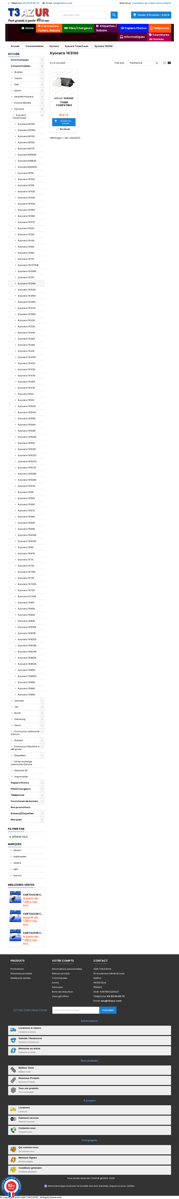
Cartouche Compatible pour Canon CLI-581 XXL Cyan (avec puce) (33, 933)
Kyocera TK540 (26, 486)
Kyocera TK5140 (27, 412)
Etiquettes (20, 755)
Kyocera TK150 (26, 246)
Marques (16, 819)
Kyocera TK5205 (27, 437)
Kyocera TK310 (26, 277)
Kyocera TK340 (26, 332)
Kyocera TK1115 (26, 185)
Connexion (138, 3)
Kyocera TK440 (26, 375)
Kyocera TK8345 (27, 651)
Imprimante (21, 776)
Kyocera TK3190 (27, 314)
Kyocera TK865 (26, 682)
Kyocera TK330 (26, 326)
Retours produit (61, 973)
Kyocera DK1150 (26, 130)
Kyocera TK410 (26, 351)
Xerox (17, 725)
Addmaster (20, 856)
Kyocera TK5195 (27, 430)
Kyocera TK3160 (27, 302)
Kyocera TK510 (26, 400)
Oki (16, 707)
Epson (17, 90)
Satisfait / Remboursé (30, 1038)
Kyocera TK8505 (27, 657)
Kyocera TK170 (26, 259)
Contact (100, 961)
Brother (18, 72)
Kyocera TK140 (26, 240)
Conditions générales (30, 1168)
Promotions (17, 969)
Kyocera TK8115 (26, 608)
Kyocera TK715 (26, 578)
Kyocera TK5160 (27, 424)
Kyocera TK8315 (27, 633)
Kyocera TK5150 (27, 418)
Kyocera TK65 (26, 547)
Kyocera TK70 (25, 559)
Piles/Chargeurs (21, 789)
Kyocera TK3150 (27, 295)
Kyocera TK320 (26, 320)
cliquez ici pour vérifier (122, 1185)
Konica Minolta (22, 102)
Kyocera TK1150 (26, 210)
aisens (17, 863)
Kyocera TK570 (26, 510)
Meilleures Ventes (21, 885)
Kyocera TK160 (26, 253)
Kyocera (19, 109)
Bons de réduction (62, 991)
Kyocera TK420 (26, 363)
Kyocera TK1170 (26, 222)
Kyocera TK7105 (26, 572)
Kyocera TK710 (26, 565)
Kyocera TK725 (26, 590)
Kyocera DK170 (26, 148)
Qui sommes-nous (28, 1147)
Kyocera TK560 (26, 504)
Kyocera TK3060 (27, 271)
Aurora (17, 875)
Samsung (19, 719)
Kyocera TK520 (26, 443)
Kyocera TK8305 (27, 627)
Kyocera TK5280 (27, 473)
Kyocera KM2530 (27, 167)
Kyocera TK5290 (27, 480)
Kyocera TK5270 (27, 467)
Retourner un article (29, 1048)
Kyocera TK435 (26, 369)
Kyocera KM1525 (27, 160)
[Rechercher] (89, 15)
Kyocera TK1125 (26, 191)
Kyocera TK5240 (27, 461)
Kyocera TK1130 (26, 197)
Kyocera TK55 (26, 492)
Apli (15, 869)
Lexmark (19, 700)
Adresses (57, 987)
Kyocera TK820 (26, 615)
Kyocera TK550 (26, 498)
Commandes (59, 978)
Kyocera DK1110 (26, 124)
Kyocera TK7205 (27, 584)
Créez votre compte (159, 3)
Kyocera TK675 (26, 553)
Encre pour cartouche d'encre (25, 733)
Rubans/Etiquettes (22, 813)
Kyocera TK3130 (27, 289)
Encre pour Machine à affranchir (25, 748)
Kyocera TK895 (26, 694)
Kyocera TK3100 (27, 283)
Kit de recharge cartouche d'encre (21, 763)
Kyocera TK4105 (27, 357)
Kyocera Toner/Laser (19, 116)
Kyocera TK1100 (26, 179)
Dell (16, 84)
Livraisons (24, 1107)
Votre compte (63, 961)
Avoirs (55, 982)
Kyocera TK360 (26, 345)
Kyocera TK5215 (27, 449)
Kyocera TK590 (26, 522)
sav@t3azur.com (62, 3)
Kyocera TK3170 (26, 308)
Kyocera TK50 (26, 394)
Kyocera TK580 (26, 516)
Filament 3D (21, 770)
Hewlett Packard (23, 96)
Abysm (17, 850)
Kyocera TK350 (26, 338)
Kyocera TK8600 (27, 676)
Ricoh (17, 713)
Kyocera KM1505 (27, 154)
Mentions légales (28, 1157)
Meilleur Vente (26, 1067)
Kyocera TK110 (26, 173)
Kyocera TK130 (26, 234)
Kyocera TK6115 (26, 529)
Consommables (20, 66)
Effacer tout (18, 836)
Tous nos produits (28, 1088)
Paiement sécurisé (29, 1118)
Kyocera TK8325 (27, 639)
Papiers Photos (20, 782)
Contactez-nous (27, 1128)
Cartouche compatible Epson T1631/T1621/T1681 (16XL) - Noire (33, 913)
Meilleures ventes (21, 978)
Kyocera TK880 (26, 688)
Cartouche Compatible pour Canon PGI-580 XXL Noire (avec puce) (33, 894)
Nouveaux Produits (29, 1078)
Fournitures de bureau (24, 801)
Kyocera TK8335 (27, 645)
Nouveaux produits (21, 973)
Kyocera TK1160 (26, 216)
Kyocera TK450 (26, 381)
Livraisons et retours (30, 1028)
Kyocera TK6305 (27, 535)
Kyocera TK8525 (27, 664)
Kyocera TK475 (26, 387)
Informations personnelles (67, 969)
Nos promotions (20, 807)
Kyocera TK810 (26, 602)
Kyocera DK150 (26, 142)
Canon (18, 78)
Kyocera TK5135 (27, 406)
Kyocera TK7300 (27, 596)
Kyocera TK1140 (26, 203)
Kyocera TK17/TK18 (28, 265)
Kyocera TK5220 (27, 455)
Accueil (14, 54)
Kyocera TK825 (26, 621)
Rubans (18, 740)
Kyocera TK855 (26, 670)
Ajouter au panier (62, 122)
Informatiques (20, 60)
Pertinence (144, 63)
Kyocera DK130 (26, 136)
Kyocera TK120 (26, 228)
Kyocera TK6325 (27, 541)
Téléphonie (17, 795)
